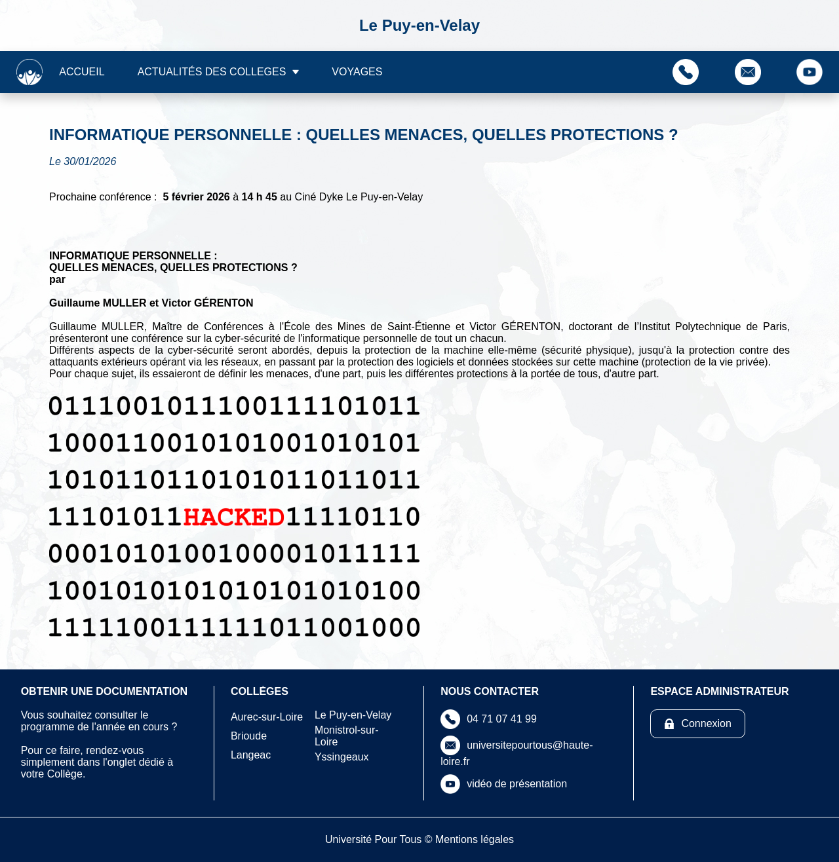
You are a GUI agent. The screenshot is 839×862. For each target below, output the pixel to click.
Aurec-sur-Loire (267, 716)
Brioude (249, 735)
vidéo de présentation (517, 783)
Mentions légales (474, 839)
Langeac (251, 754)
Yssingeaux (342, 756)
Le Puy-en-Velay (353, 715)
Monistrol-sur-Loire (347, 735)
